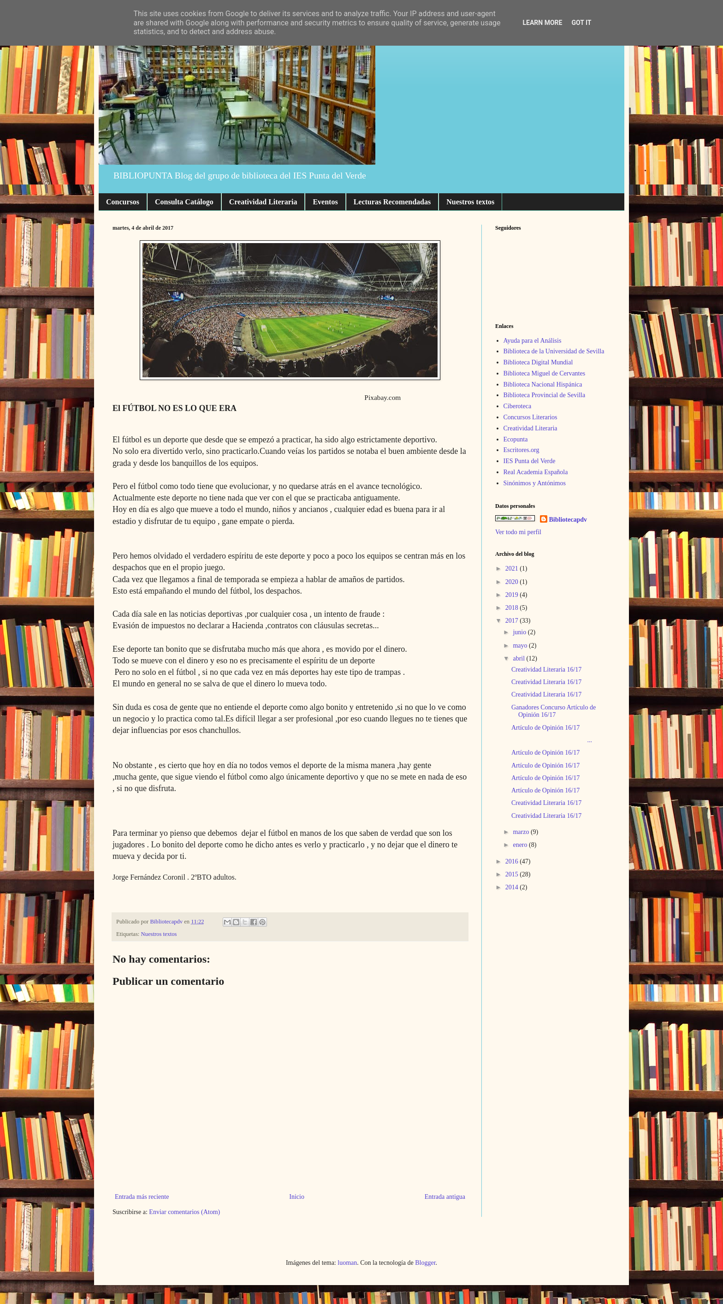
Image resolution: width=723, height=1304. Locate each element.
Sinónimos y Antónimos (535, 483)
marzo (521, 831)
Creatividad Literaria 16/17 (546, 669)
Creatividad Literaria (263, 202)
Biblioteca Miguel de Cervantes (545, 373)
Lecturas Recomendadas (392, 202)
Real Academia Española (536, 472)
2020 (512, 581)
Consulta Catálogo (184, 202)
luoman (347, 1262)
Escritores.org (521, 450)
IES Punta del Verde (530, 461)
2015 (512, 874)
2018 (512, 607)
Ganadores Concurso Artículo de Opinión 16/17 (553, 711)
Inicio (296, 1196)
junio (520, 632)
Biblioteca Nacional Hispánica (543, 384)
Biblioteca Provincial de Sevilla (545, 395)
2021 (512, 568)
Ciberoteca (518, 406)
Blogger (425, 1262)
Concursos (122, 202)
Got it (581, 22)
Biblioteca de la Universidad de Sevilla (554, 351)
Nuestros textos (470, 202)
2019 (512, 594)
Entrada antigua (445, 1196)
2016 (512, 861)
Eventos (325, 202)
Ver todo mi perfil (518, 532)
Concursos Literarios (530, 417)
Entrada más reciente (142, 1196)
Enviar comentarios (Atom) (184, 1212)
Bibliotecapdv (568, 519)
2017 (512, 620)
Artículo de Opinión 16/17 (545, 727)
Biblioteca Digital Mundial (538, 362)
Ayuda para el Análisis (533, 340)
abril (519, 658)
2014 (512, 887)
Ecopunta (516, 439)
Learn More (542, 22)
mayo (521, 645)
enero (521, 844)
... (551, 740)
